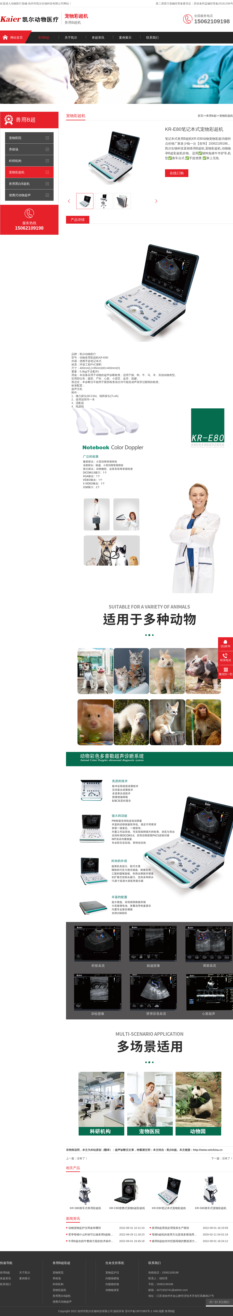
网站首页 (16, 37)
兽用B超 (44, 37)
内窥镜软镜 (112, 1284)
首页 (200, 115)
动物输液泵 (112, 1290)
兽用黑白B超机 (19, 183)
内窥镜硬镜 (112, 1278)
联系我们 (152, 37)
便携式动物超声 (20, 195)
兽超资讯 (98, 37)
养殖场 (13, 149)
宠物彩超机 (16, 172)
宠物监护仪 (112, 1272)
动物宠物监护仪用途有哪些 (84, 1227)
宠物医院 (15, 138)
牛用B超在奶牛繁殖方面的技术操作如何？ (91, 1241)
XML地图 (158, 1311)
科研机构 (15, 160)
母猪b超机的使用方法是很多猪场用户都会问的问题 (175, 1234)
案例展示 (125, 37)
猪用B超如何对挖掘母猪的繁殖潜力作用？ (175, 1241)
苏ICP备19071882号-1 (138, 1311)
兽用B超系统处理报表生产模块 (170, 1227)
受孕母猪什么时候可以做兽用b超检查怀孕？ (91, 1234)
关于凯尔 (71, 37)
